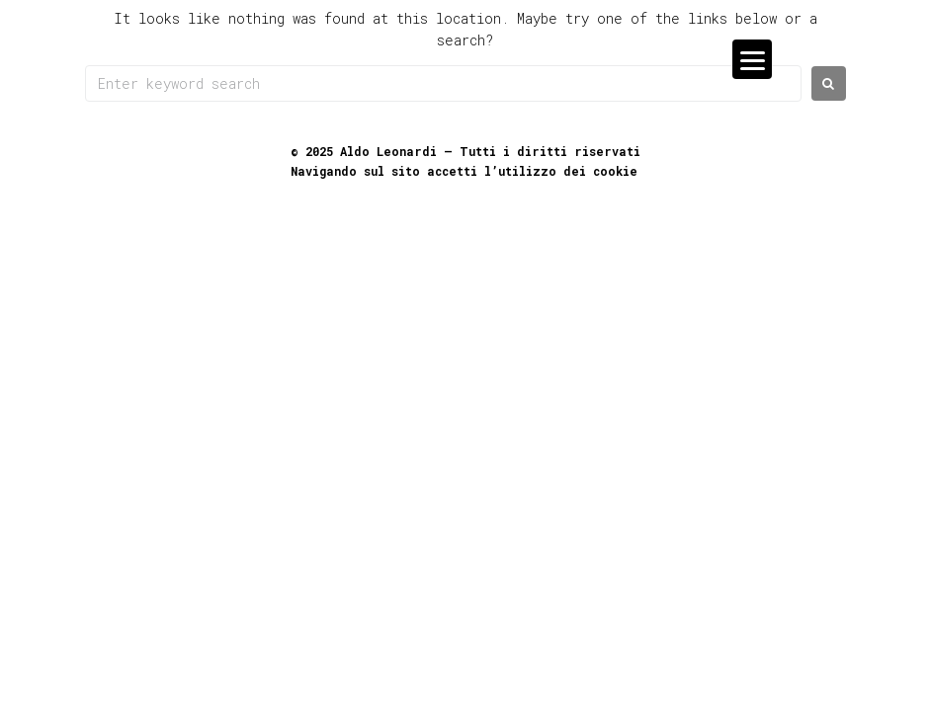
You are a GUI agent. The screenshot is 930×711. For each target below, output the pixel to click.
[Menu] (752, 59)
